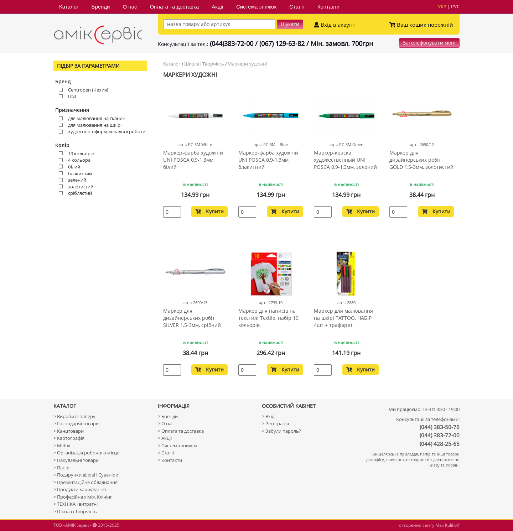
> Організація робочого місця (86, 452)
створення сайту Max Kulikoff (429, 525)
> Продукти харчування (79, 489)
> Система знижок (178, 445)
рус (455, 6)
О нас (130, 7)
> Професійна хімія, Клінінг (82, 497)
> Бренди (168, 416)
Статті (297, 7)
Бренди (101, 7)
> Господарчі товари (76, 423)
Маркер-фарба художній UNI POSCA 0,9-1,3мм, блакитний (268, 159)
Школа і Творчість (204, 64)
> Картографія (68, 438)
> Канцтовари (68, 431)
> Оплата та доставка (181, 431)
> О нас (165, 423)
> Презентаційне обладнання (85, 482)
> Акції (165, 438)
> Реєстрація (275, 423)
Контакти (328, 7)
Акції (217, 7)
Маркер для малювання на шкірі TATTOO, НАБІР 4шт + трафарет (343, 317)
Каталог (69, 7)
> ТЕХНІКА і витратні (75, 504)
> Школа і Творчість (75, 511)
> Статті (166, 452)
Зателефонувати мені (429, 42)
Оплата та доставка (174, 7)
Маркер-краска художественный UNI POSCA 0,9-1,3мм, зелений (345, 159)
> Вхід (268, 416)
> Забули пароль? (281, 431)
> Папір (61, 467)
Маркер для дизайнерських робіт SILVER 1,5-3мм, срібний (192, 317)
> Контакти (170, 460)
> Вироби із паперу (74, 416)
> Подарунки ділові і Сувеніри (85, 475)
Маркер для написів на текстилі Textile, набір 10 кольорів (268, 317)
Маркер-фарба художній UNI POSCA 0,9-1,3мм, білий (193, 159)
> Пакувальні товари (76, 460)
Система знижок (256, 7)
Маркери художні (247, 64)
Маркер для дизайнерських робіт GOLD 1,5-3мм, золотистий (421, 159)
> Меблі (61, 445)
